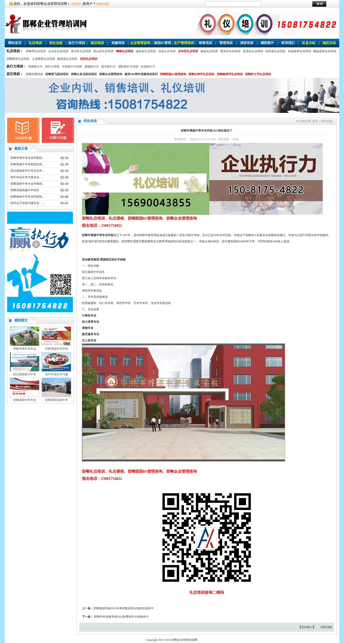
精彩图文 (21, 320)
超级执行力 (92, 66)
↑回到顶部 (325, 627)
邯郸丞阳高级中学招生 (25, 190)
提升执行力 (108, 66)
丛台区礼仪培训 (58, 51)
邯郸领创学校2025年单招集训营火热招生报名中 (123, 608)
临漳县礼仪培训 (253, 51)
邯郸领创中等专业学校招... (27, 196)
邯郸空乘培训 (34, 74)
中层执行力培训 (72, 66)
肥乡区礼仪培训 (230, 51)
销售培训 (205, 43)
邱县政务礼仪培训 (299, 51)
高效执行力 (35, 66)
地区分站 (329, 43)
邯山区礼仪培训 (103, 51)
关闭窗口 (307, 627)
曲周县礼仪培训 (67, 59)
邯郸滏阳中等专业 (24, 400)
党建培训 (118, 43)
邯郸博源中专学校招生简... (27, 164)
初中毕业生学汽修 (56, 374)
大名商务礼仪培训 (43, 59)
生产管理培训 (184, 43)
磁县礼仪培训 (209, 51)
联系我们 (288, 43)
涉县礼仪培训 (167, 51)
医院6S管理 (162, 43)
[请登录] (76, 4)
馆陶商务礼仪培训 (17, 59)
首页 (315, 121)
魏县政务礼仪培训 (324, 51)
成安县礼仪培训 (146, 51)
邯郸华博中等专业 (24, 348)
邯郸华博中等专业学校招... (27, 158)
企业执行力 (148, 66)
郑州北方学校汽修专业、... (27, 203)
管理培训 (226, 43)
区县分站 (308, 43)
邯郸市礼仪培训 (36, 51)
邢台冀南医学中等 (24, 374)
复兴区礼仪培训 (81, 51)
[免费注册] (102, 4)
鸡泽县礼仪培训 (275, 51)
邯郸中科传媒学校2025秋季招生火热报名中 (121, 616)
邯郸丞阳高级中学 (56, 400)
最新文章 (21, 148)
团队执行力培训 (128, 66)
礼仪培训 (35, 43)
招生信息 (56, 43)
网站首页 (15, 43)
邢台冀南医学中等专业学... (27, 170)
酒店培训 (97, 43)
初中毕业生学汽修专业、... (27, 177)
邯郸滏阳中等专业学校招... (27, 183)
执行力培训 (76, 43)
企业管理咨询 (140, 43)
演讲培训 (246, 43)
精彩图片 (267, 43)
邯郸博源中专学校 (56, 348)
